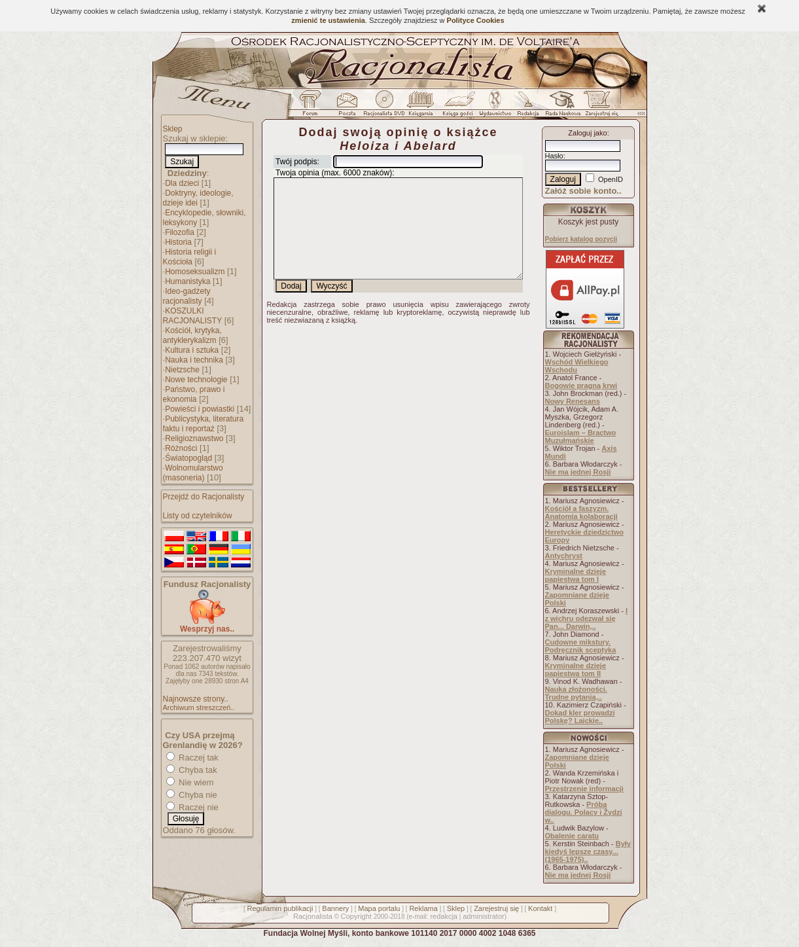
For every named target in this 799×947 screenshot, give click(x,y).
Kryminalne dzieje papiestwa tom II (576, 669)
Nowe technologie (196, 379)
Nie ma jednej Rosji (578, 472)
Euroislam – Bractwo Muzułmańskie (580, 436)
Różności (181, 448)
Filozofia (179, 232)
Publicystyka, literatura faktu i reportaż (203, 423)
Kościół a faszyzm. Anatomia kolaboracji (581, 512)
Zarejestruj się (496, 908)
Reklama (423, 908)
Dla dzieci (182, 183)
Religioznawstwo (194, 438)
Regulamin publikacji (280, 908)
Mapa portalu (379, 908)
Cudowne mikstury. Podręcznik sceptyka (580, 646)
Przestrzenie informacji (584, 789)
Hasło (554, 156)
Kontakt (540, 908)
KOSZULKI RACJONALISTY (192, 315)
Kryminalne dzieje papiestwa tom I (576, 575)
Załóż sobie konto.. (583, 191)
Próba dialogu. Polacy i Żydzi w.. (583, 812)
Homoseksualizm (194, 271)
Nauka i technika (194, 360)
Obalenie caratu (572, 836)
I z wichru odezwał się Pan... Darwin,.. (586, 618)
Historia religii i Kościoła (190, 256)
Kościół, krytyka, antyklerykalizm (192, 335)
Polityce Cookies (476, 20)
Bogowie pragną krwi (581, 385)
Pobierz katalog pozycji (581, 239)
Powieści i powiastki (199, 409)
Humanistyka (187, 281)
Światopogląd (188, 458)
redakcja (443, 916)
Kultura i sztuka (192, 350)
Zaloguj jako (587, 133)
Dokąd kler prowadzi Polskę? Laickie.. (580, 716)
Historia (178, 242)
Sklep (173, 129)
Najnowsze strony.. (195, 699)
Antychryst (563, 556)
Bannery (335, 908)
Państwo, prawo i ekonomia (194, 394)
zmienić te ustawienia (327, 20)
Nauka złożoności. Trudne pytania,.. (576, 693)
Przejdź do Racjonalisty (204, 496)
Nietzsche (182, 369)
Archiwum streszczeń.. (199, 707)
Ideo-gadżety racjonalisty (187, 296)
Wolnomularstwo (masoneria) (193, 472)
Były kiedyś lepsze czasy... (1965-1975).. (588, 851)
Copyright (356, 916)
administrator (484, 916)
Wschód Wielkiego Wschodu (577, 366)
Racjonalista (312, 916)
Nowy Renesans (572, 401)
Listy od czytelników (197, 515)
